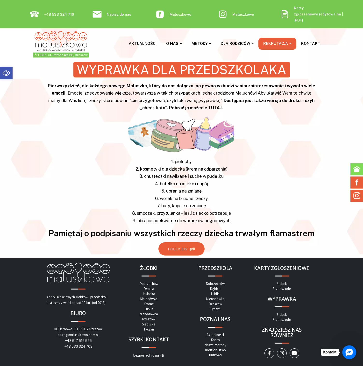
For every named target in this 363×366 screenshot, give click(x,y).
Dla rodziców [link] (237, 43)
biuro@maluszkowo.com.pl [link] (78, 335)
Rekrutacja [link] (277, 43)
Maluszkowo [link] (180, 14)
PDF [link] (298, 20)
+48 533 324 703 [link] (78, 346)
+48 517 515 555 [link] (78, 341)
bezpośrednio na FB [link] (148, 355)
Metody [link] (201, 43)
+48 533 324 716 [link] (59, 14)
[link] (6, 73)
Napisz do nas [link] (119, 14)
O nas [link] (174, 43)
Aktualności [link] (143, 43)
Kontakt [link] (310, 43)
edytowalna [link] (330, 14)
